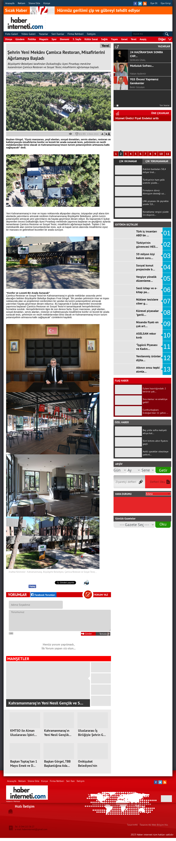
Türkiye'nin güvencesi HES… (147, 245)
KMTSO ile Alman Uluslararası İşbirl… (23, 733)
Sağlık (104, 39)
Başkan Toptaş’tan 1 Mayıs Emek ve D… (23, 763)
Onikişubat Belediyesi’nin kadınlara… (87, 765)
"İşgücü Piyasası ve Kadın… (147, 347)
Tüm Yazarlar (165, 105)
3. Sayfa (77, 39)
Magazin (43, 39)
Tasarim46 (132, 824)
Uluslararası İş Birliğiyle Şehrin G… (92, 733)
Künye (46, 3)
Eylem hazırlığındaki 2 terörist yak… (154, 390)
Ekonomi (64, 39)
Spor (54, 39)
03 (166, 255)
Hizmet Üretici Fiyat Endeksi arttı (137, 118)
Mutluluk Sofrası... (142, 66)
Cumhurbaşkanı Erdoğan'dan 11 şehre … (155, 411)
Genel (124, 39)
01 (166, 233)
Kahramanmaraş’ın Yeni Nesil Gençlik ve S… (45, 703)
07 (166, 301)
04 (166, 267)
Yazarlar (43, 34)
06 (166, 289)
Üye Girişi (166, 3)
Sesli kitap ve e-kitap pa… (146, 290)
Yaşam (114, 39)
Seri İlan (70, 781)
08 (166, 312)
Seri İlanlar (57, 34)
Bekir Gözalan (137, 87)
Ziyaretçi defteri (126, 482)
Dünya (8, 39)
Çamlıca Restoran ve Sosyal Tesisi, (80, 571)
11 (167, 154)
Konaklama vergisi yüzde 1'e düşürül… (156, 213)
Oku (163, 524)
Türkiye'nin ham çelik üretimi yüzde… (154, 181)
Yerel (133, 39)
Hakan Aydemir (138, 73)
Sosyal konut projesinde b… (145, 267)
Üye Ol (153, 3)
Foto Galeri (11, 34)
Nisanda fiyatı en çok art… (147, 324)
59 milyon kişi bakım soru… (145, 256)
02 (166, 244)
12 (166, 358)
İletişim (91, 34)
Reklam (21, 3)
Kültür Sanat (91, 39)
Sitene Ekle (34, 3)
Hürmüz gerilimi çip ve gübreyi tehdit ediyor (98, 10)
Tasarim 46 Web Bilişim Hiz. (154, 824)
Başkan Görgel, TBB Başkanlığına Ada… (57, 763)
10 (161, 154)
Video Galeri (28, 34)
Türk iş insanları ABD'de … (146, 233)
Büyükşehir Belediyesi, (53, 571)
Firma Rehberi (76, 34)
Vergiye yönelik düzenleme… (146, 279)
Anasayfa (9, 3)
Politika (32, 39)
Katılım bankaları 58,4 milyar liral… (154, 171)
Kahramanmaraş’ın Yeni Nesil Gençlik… (57, 733)
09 (166, 323)
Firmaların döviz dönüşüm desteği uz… (154, 192)
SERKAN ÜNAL (138, 60)
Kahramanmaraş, (34, 571)
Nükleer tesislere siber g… (147, 301)
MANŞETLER (18, 658)
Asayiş (143, 39)
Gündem (19, 39)
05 (166, 278)
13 (166, 369)
